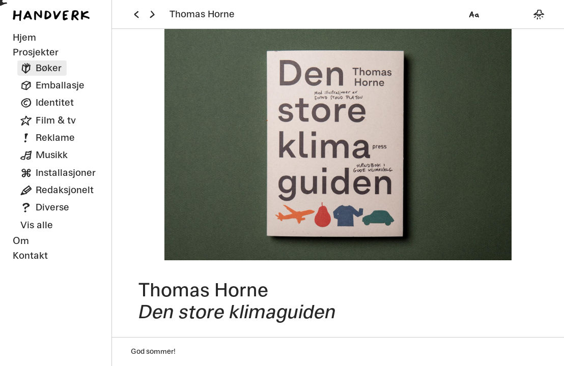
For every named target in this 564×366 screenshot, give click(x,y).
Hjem (24, 37)
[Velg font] (474, 14)
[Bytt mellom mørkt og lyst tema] (539, 14)
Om (21, 240)
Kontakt (30, 255)
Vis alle (36, 225)
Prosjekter (36, 52)
